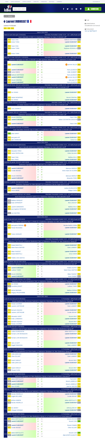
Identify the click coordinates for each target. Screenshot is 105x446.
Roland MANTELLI (16, 245)
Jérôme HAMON (16, 400)
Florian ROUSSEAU (16, 228)
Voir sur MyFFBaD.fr (91, 31)
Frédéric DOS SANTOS (18, 258)
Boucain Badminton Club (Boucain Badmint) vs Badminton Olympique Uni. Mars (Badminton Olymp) (42, 391)
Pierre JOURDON (72, 70)
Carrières (59, 1)
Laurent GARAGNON (17, 207)
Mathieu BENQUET (17, 200)
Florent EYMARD (72, 425)
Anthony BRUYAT (72, 408)
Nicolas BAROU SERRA (70, 225)
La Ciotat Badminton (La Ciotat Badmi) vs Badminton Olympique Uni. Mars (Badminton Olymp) (42, 351)
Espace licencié (27, 1)
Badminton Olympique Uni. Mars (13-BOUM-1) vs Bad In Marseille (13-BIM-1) (42, 115)
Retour (10, 16)
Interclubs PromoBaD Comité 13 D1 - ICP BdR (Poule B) (63, 145)
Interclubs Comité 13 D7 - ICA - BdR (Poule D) (66, 102)
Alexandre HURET (16, 316)
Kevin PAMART (72, 276)
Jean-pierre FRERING (17, 225)
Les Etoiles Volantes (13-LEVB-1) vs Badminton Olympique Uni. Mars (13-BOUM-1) (42, 105)
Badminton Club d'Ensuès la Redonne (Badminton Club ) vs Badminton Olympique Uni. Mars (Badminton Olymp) (42, 241)
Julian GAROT (15, 133)
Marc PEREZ (15, 159)
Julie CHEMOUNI (16, 140)
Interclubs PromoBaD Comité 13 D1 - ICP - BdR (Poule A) (63, 35)
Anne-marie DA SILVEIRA (69, 170)
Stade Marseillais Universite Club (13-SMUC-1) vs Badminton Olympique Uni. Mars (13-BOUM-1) (42, 130)
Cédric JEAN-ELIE (16, 354)
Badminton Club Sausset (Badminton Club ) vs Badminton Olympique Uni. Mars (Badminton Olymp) (42, 281)
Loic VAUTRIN (15, 213)
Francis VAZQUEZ (16, 234)
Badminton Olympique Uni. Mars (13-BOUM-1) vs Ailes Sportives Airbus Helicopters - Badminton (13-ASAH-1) (42, 60)
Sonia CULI (74, 140)
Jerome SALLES (72, 64)
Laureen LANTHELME (17, 306)
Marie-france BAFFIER (17, 247)
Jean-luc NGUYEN (72, 386)
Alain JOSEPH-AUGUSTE (70, 435)
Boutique (51, 1)
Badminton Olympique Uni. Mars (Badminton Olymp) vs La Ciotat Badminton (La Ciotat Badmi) (42, 416)
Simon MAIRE (15, 190)
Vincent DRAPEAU (16, 80)
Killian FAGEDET (16, 251)
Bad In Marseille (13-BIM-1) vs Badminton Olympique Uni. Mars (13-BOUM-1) (42, 37)
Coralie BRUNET (16, 170)
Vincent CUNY (73, 421)
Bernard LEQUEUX (16, 310)
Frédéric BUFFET (72, 268)
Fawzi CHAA (14, 40)
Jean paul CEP (73, 80)
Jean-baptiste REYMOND (18, 209)
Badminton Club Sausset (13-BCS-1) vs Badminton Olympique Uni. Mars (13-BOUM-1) (42, 87)
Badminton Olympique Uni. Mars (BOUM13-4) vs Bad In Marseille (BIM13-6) (42, 164)
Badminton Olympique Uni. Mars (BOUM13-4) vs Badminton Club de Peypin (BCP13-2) (42, 184)
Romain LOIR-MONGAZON (19, 334)
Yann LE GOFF (15, 343)
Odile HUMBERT (72, 72)
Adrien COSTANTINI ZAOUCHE (68, 119)
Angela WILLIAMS (16, 396)
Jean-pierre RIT (15, 137)
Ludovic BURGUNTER (70, 188)
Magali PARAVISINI (16, 345)
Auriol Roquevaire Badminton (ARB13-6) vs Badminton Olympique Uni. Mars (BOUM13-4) (42, 197)
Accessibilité (96, 1)
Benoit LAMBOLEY (71, 381)
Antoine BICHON (72, 419)
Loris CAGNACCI (16, 108)
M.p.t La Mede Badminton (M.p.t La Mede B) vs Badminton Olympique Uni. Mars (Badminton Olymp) (42, 221)
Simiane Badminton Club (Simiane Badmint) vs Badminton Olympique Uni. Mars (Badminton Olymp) (42, 301)
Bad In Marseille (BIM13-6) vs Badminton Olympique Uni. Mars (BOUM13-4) (42, 147)
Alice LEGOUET (72, 203)
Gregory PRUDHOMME (18, 292)
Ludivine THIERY (16, 270)
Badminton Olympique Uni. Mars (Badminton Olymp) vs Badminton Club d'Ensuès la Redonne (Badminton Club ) (42, 264)
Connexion (93, 9)
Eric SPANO (14, 92)
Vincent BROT (73, 316)
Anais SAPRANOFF (16, 203)
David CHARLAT (16, 360)
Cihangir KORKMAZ (17, 410)
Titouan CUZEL (15, 370)
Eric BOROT (14, 408)
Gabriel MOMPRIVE (17, 97)
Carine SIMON (15, 72)
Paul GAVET (73, 379)
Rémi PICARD (15, 386)
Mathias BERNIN (72, 290)
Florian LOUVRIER (16, 304)
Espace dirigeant (15, 1)
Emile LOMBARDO (16, 319)
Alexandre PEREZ (16, 151)
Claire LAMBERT (72, 247)
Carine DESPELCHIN (17, 153)
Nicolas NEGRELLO (17, 394)
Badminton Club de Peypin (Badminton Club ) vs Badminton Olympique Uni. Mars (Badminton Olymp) (42, 329)
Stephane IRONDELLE (70, 48)
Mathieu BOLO (72, 157)
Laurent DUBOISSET (71, 42)
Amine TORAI (15, 42)
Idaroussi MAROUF (71, 168)
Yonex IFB (35, 1)
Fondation (44, 1)
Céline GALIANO (72, 153)
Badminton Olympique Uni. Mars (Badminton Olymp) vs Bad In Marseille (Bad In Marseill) (42, 376)
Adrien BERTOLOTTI (71, 331)
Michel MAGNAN (16, 290)
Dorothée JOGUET (16, 286)
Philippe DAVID (72, 190)
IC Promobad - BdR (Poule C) (71, 299)
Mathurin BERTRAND (70, 40)
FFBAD (6, 1)
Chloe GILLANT (15, 356)
